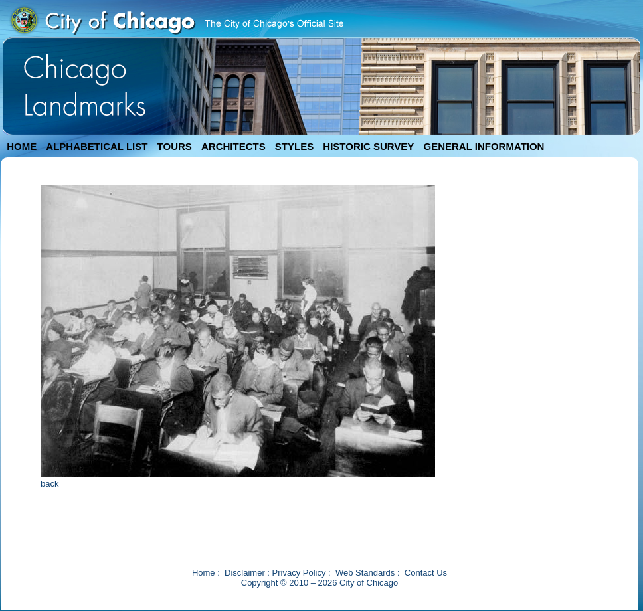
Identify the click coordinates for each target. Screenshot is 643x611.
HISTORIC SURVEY (368, 146)
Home (203, 573)
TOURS (174, 146)
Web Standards (365, 573)
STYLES (294, 146)
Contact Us (426, 573)
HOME (22, 146)
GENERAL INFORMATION (484, 146)
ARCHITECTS (233, 146)
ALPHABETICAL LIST (96, 146)
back (49, 484)
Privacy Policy (299, 573)
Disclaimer (245, 573)
